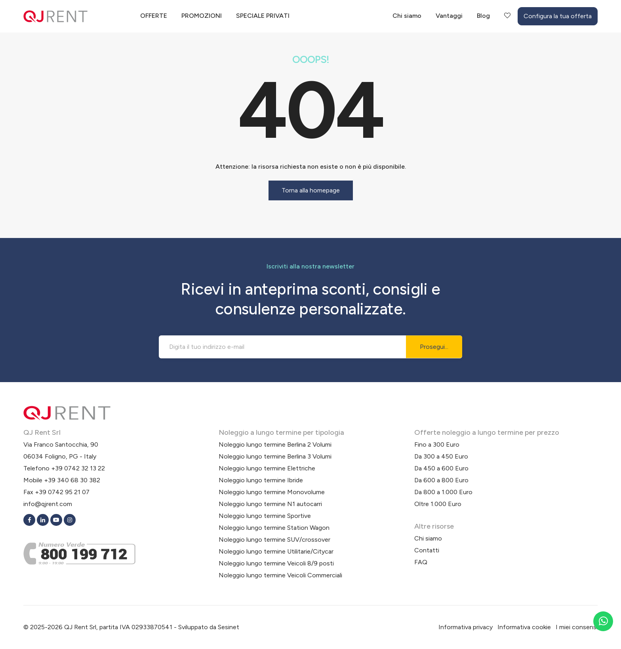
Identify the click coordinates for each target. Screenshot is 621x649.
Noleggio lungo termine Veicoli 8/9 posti (276, 563)
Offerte (153, 15)
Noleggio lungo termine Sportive (265, 516)
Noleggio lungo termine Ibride (261, 480)
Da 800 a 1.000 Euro (443, 492)
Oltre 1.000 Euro (437, 504)
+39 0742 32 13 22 (78, 468)
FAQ (420, 562)
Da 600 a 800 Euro (441, 480)
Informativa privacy (465, 627)
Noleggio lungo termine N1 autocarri (270, 504)
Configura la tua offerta (558, 16)
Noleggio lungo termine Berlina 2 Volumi (275, 444)
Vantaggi (449, 15)
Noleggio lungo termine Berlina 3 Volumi (275, 456)
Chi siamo (406, 15)
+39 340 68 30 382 (72, 480)
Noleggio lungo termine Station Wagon (274, 527)
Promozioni (201, 15)
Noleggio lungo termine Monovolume (272, 492)
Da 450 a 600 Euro (441, 468)
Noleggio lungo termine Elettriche (267, 468)
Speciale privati (263, 15)
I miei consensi (577, 627)
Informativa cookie (524, 627)
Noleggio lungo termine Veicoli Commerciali (280, 575)
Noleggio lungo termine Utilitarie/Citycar (276, 551)
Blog (483, 15)
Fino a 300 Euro (436, 444)
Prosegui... (434, 346)
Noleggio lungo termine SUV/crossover (274, 539)
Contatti (426, 550)
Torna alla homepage (311, 190)
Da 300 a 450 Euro (441, 456)
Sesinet (228, 627)
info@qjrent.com (47, 504)
